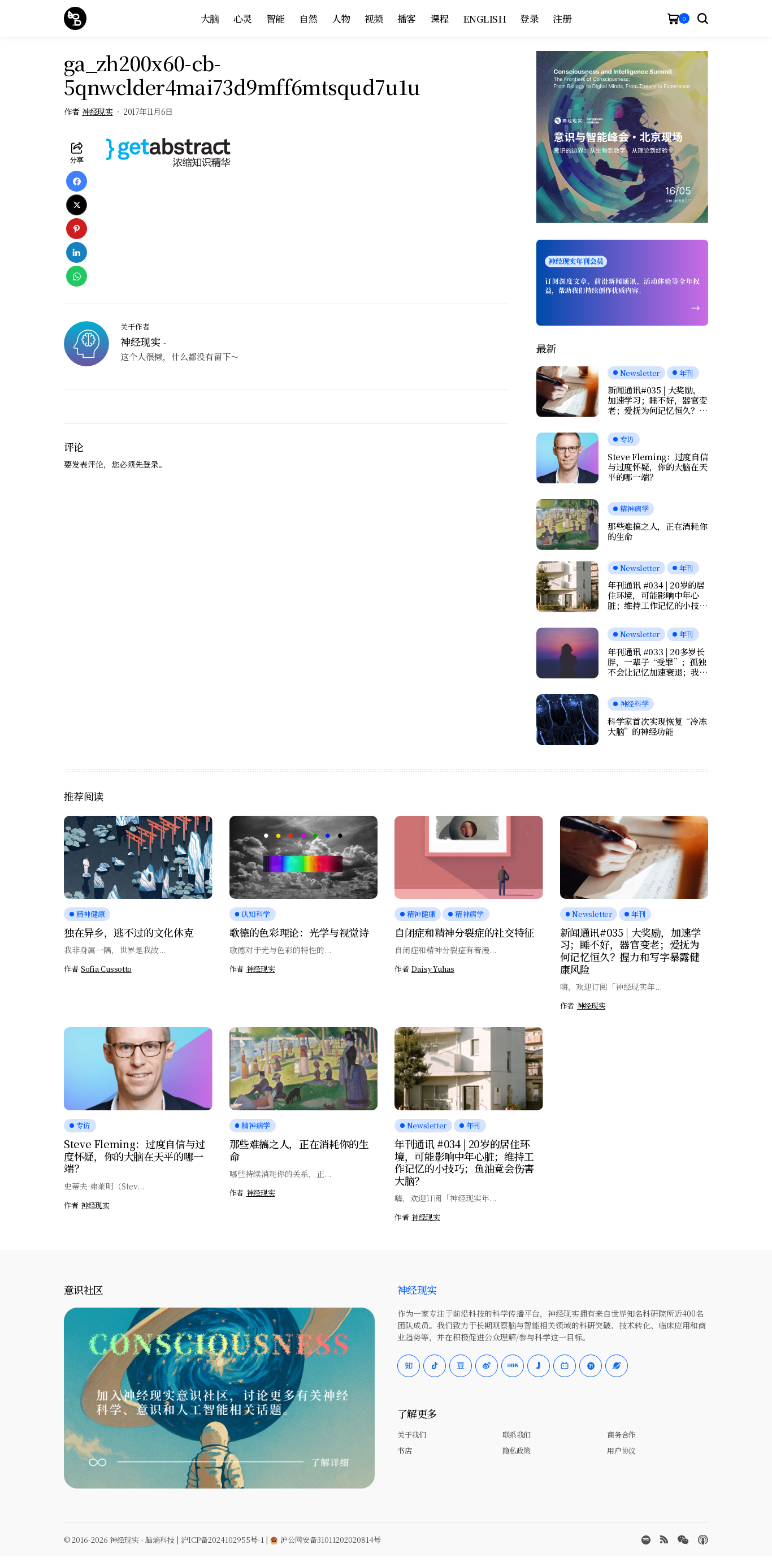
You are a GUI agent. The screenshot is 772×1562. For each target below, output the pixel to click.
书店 (404, 1450)
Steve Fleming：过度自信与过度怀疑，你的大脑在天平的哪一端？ (658, 467)
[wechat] (683, 1539)
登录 (151, 464)
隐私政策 (516, 1450)
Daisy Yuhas (432, 968)
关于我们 (411, 1434)
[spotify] (645, 1539)
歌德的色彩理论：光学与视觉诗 (299, 932)
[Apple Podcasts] (703, 1540)
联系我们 (516, 1434)
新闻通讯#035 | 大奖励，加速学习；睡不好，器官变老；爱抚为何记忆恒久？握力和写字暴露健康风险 (657, 400)
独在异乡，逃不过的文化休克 (128, 932)
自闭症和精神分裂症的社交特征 (464, 932)
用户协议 (621, 1450)
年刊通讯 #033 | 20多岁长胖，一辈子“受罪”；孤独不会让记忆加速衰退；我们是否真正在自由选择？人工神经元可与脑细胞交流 (657, 662)
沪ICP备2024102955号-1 (222, 1539)
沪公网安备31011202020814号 (325, 1539)
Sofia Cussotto (106, 968)
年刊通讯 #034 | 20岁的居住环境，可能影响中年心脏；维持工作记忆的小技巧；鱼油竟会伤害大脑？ (656, 595)
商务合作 (621, 1434)
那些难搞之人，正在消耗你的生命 (657, 531)
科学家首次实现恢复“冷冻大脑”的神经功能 (657, 726)
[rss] (664, 1539)
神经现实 (97, 111)
